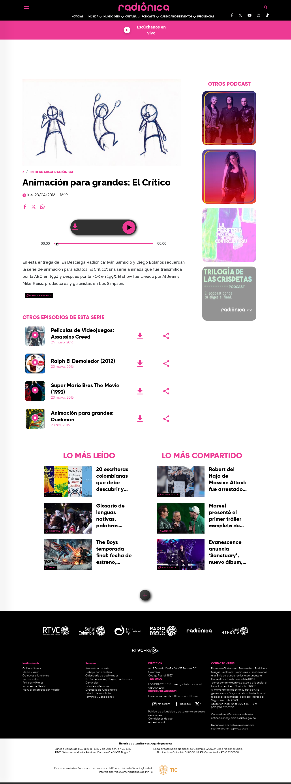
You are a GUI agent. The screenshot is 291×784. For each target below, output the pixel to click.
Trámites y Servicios (97, 686)
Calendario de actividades (101, 675)
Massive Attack (169, 495)
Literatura (54, 495)
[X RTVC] (198, 704)
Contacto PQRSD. (246, 686)
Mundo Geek (111, 16)
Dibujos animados (40, 295)
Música (93, 16)
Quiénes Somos (32, 668)
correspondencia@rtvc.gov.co (230, 683)
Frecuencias (205, 16)
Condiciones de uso (160, 719)
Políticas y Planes (33, 683)
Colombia (54, 531)
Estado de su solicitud (99, 693)
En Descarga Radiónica (51, 172)
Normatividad (31, 679)
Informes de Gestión (35, 686)
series (52, 567)
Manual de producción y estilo (41, 690)
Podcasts (148, 16)
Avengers (166, 531)
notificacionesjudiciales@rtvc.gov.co (233, 718)
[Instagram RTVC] (161, 704)
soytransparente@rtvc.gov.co (229, 728)
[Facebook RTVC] (182, 704)
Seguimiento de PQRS (224, 700)
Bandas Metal (169, 567)
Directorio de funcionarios (101, 690)
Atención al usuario (97, 668)
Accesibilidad (156, 722)
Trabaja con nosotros (98, 672)
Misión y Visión (31, 672)
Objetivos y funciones (36, 675)
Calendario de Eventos (176, 16)
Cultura (131, 16)
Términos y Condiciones (99, 697)
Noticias (77, 16)
